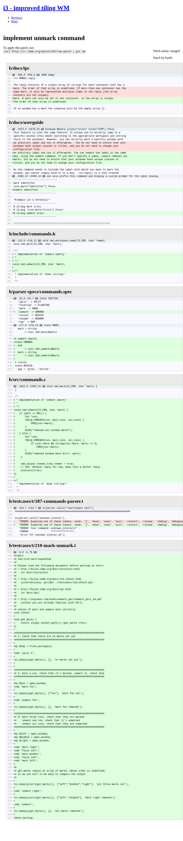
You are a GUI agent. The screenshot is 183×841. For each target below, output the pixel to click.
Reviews (16, 17)
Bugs (14, 21)
